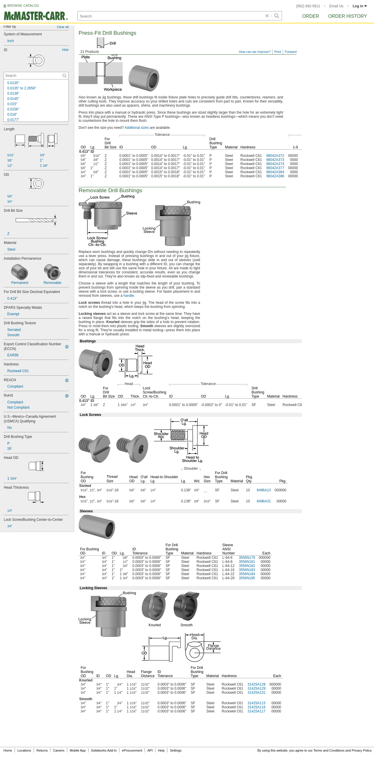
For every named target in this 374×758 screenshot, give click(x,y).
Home (8, 750)
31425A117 (256, 711)
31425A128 (256, 684)
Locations (24, 750)
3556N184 (247, 574)
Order (310, 16)
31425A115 (256, 703)
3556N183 (247, 570)
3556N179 (247, 558)
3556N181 (247, 562)
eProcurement (132, 750)
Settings (175, 750)
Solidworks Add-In (104, 750)
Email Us (336, 6)
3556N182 (247, 566)
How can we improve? (255, 51)
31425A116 (256, 707)
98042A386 (275, 176)
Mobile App (78, 750)
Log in (360, 6)
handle (128, 296)
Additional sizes (136, 128)
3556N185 (247, 578)
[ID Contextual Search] (36, 75)
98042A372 (275, 156)
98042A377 (275, 168)
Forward (291, 51)
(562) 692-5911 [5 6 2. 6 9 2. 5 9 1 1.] (308, 6)
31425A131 (256, 693)
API (150, 750)
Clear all (63, 27)
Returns (42, 750)
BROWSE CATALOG (23, 5)
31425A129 (256, 688)
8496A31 (264, 501)
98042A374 (275, 164)
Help (161, 750)
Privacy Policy (362, 750)
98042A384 (275, 172)
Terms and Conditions (329, 750)
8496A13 (264, 490)
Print (277, 51)
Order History (347, 16)
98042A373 (275, 160)
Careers (58, 750)
